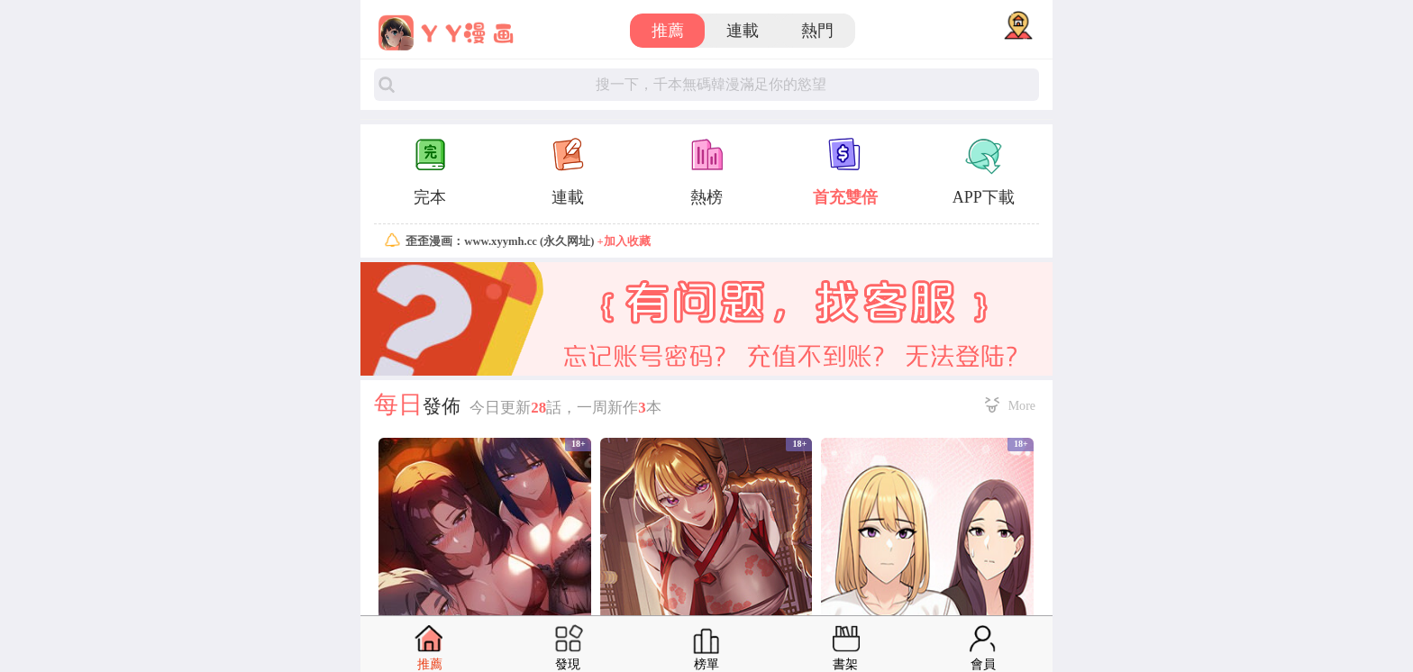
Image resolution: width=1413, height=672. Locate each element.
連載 (742, 31)
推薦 (668, 31)
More (1021, 405)
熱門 (817, 31)
